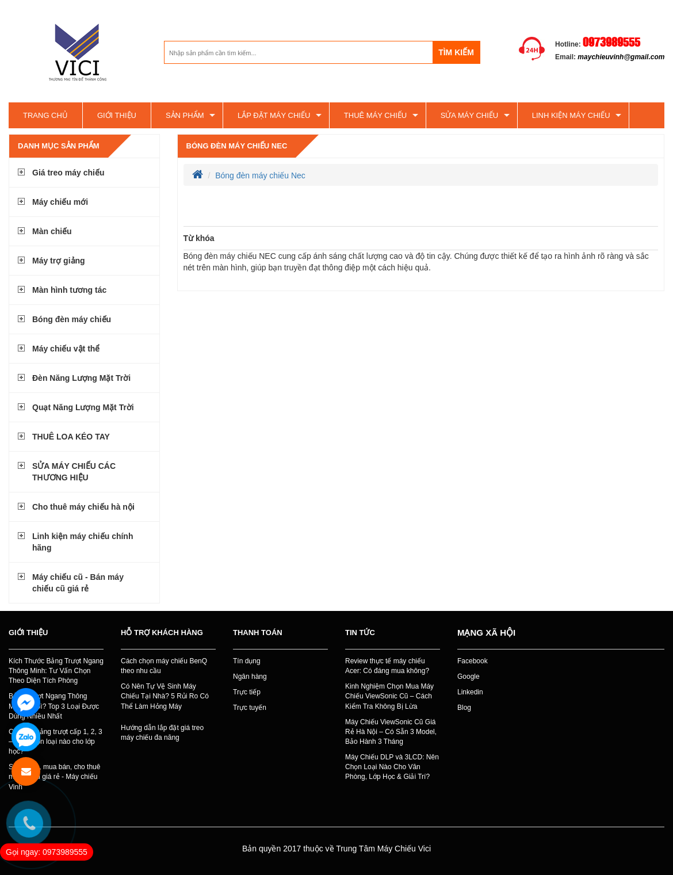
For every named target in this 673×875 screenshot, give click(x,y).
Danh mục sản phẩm (59, 146)
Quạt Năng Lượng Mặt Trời (83, 407)
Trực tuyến (249, 708)
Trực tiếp (247, 692)
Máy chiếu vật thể (66, 348)
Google (468, 677)
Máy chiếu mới (60, 202)
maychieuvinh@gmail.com (621, 57)
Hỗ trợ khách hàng (162, 632)
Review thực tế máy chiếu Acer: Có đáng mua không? (387, 666)
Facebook (472, 661)
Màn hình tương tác (69, 290)
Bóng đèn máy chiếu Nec (237, 146)
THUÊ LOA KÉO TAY (71, 436)
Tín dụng (247, 661)
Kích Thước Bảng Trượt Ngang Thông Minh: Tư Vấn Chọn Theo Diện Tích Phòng (56, 671)
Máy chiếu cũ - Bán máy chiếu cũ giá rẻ (78, 582)
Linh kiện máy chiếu (571, 115)
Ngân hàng (250, 677)
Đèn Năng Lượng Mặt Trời (81, 378)
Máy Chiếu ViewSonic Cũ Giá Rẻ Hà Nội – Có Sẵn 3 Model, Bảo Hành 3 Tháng (391, 732)
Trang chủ (45, 115)
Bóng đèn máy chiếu (71, 319)
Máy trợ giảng (58, 260)
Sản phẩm (185, 115)
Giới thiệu (116, 115)
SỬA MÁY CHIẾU (470, 115)
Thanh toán (257, 632)
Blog (464, 708)
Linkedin (470, 692)
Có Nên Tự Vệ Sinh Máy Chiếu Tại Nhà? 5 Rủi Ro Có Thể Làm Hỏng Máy (165, 696)
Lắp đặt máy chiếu (274, 115)
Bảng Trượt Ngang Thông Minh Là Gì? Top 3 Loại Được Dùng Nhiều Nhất (54, 706)
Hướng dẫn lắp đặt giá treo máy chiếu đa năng (162, 733)
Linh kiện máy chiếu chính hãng (82, 542)
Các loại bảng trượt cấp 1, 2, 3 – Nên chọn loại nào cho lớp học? (55, 741)
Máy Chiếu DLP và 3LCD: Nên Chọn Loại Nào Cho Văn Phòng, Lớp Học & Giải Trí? (392, 767)
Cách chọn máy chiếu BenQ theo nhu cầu (164, 666)
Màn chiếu (52, 231)
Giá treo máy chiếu (68, 172)
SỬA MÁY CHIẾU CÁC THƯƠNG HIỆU (74, 471)
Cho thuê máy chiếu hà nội (83, 506)
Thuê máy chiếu (375, 115)
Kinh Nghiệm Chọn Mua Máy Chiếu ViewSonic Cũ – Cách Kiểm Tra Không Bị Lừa (389, 696)
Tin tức (360, 632)
